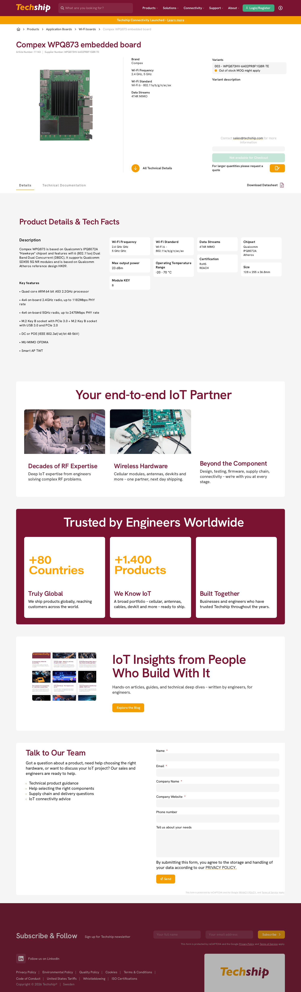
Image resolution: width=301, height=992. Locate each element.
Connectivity (194, 8)
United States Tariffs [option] (62, 978)
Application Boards (59, 29)
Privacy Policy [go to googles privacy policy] (246, 944)
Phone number (166, 812)
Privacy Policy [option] (26, 972)
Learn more (175, 20)
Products (150, 8)
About (233, 8)
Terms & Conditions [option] (138, 972)
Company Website (170, 797)
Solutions (171, 8)
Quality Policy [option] (89, 972)
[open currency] (280, 8)
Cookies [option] (111, 972)
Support (216, 8)
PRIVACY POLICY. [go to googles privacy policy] (248, 892)
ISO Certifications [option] (124, 978)
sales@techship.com (248, 138)
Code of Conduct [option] (28, 978)
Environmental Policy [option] (57, 972)
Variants (217, 60)
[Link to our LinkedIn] (22, 958)
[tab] (25, 185)
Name (162, 751)
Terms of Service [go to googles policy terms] (270, 892)
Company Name (169, 781)
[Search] (98, 6)
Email (161, 766)
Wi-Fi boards (87, 29)
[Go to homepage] (244, 973)
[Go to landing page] (33, 8)
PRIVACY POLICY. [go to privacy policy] (221, 867)
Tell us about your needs (174, 827)
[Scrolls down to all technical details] (135, 168)
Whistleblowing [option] (94, 978)
